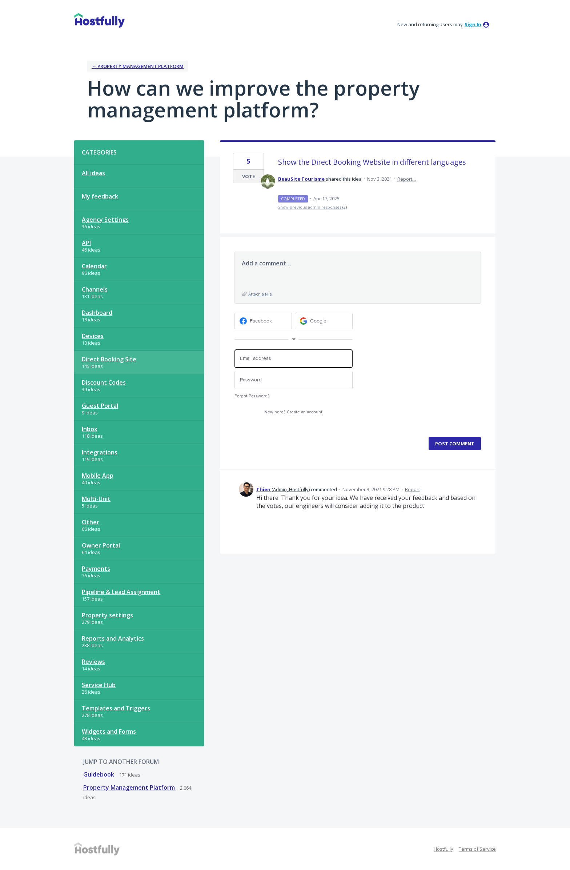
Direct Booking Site (109, 359)
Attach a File (260, 294)
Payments (96, 569)
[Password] (293, 380)
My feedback (100, 196)
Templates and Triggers (116, 708)
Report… (406, 179)
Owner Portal (101, 545)
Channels (95, 289)
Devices (93, 336)
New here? (293, 412)
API (86, 243)
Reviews (93, 662)
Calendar (94, 266)
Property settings (107, 615)
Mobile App (97, 476)
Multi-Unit (96, 499)
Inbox (89, 429)
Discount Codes (104, 382)
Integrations (99, 452)
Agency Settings (105, 220)
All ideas (93, 173)
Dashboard (97, 313)
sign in (473, 24)
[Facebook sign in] (263, 321)
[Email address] (293, 358)
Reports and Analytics (113, 638)
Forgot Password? (252, 396)
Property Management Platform (129, 787)
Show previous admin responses (312, 207)
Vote (248, 176)
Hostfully (443, 849)
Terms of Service (477, 849)
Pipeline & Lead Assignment (121, 592)
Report (412, 489)
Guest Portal (100, 406)
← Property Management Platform (138, 66)
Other (90, 522)
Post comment (454, 443)
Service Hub (99, 685)
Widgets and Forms (109, 731)
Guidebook (99, 774)
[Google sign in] (324, 321)
